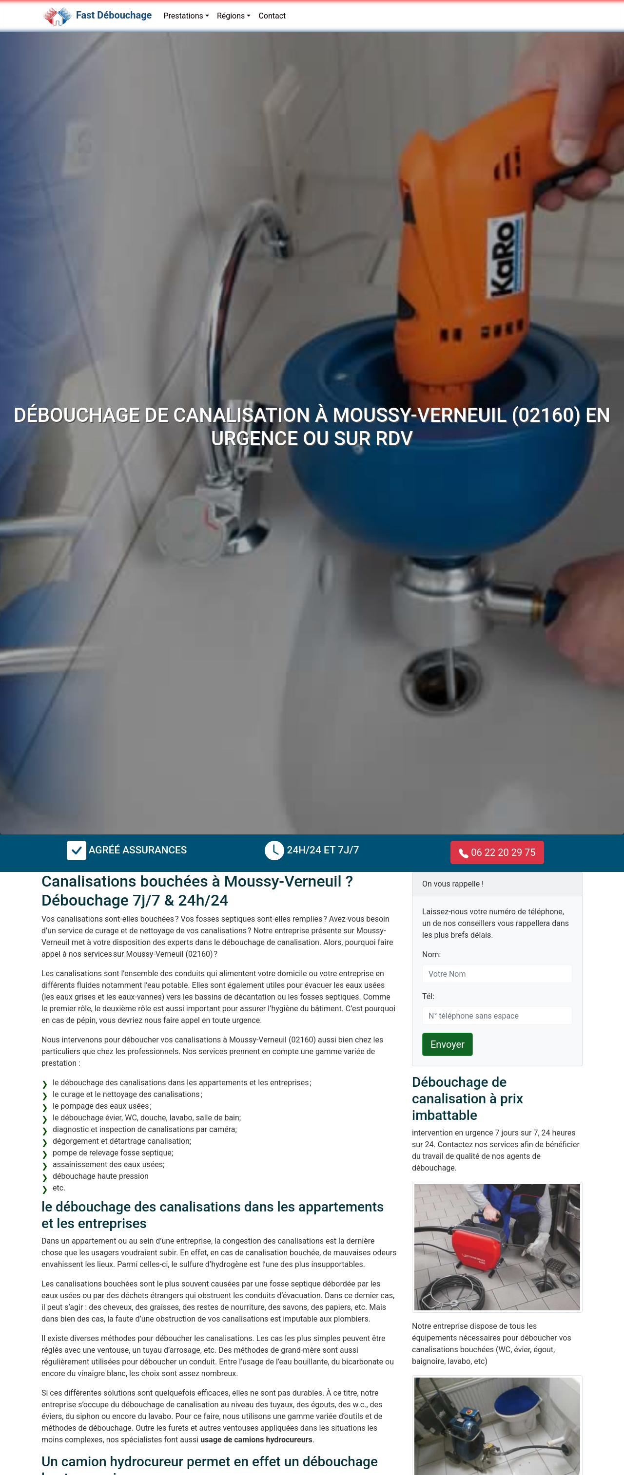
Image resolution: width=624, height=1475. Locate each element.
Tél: (428, 996)
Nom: (431, 954)
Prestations (183, 15)
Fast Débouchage (114, 15)
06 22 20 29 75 (497, 852)
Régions (231, 15)
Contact (272, 15)
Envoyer (447, 1044)
